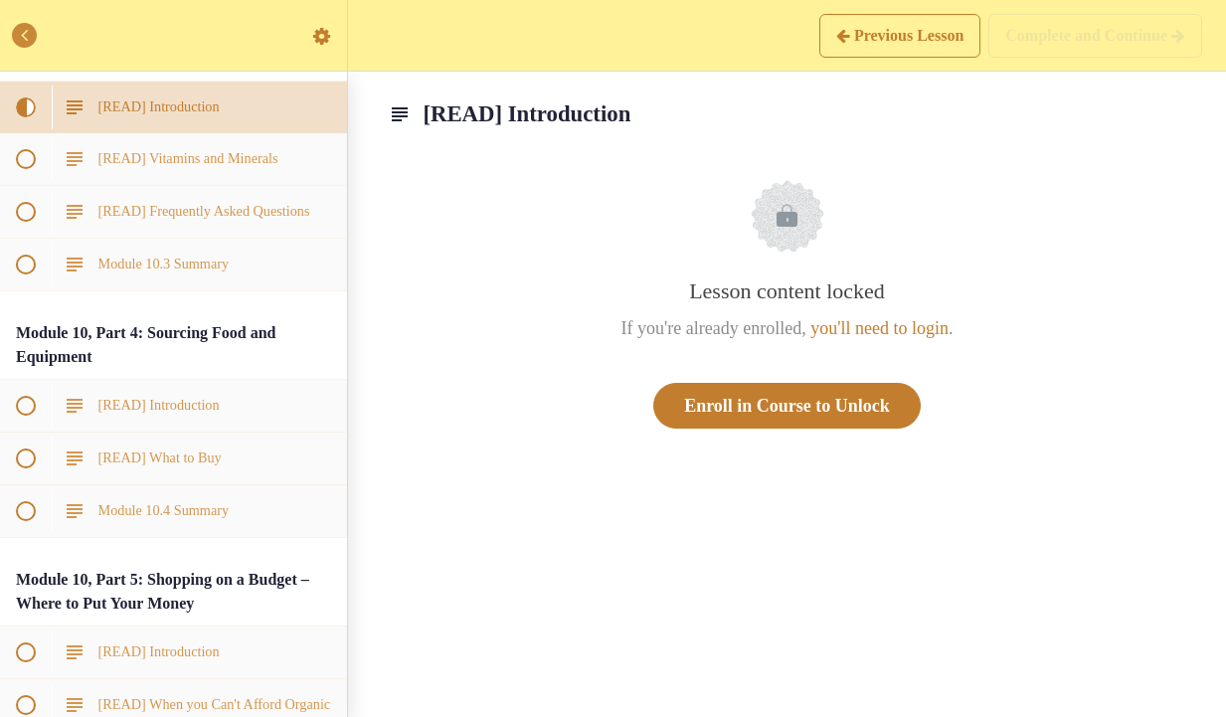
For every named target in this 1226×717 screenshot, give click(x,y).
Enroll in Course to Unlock (787, 406)
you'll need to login (879, 328)
